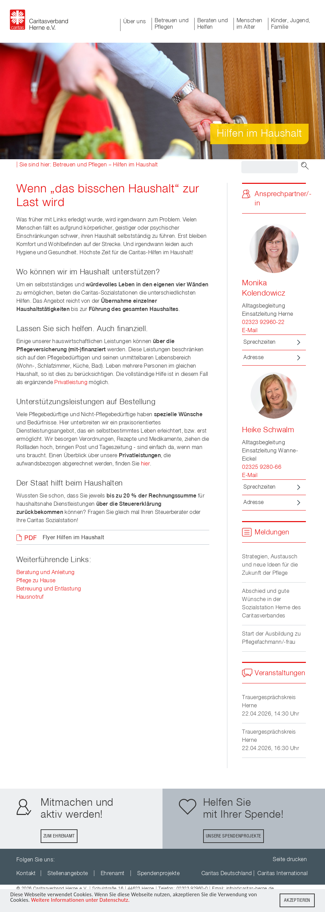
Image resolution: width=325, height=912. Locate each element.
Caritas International (282, 873)
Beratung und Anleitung (45, 572)
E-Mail (249, 331)
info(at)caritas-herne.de (250, 888)
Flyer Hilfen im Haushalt (73, 538)
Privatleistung (70, 382)
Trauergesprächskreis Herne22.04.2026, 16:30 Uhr (270, 740)
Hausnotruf (30, 597)
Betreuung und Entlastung (48, 589)
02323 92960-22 (263, 322)
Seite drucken (290, 859)
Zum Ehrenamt (59, 836)
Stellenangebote (67, 873)
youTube (65, 860)
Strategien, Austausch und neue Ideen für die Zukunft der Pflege (270, 565)
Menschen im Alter (250, 24)
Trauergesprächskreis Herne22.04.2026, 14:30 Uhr (270, 706)
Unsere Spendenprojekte (233, 836)
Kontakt (26, 873)
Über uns (134, 22)
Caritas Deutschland (226, 873)
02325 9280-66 (261, 467)
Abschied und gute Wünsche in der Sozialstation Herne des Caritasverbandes (271, 604)
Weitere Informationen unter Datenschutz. (80, 901)
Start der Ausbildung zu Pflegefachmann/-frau (271, 638)
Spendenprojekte (158, 873)
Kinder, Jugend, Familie (290, 24)
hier (145, 464)
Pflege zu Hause (36, 581)
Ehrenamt (113, 873)
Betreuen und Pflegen (172, 24)
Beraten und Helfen (212, 24)
